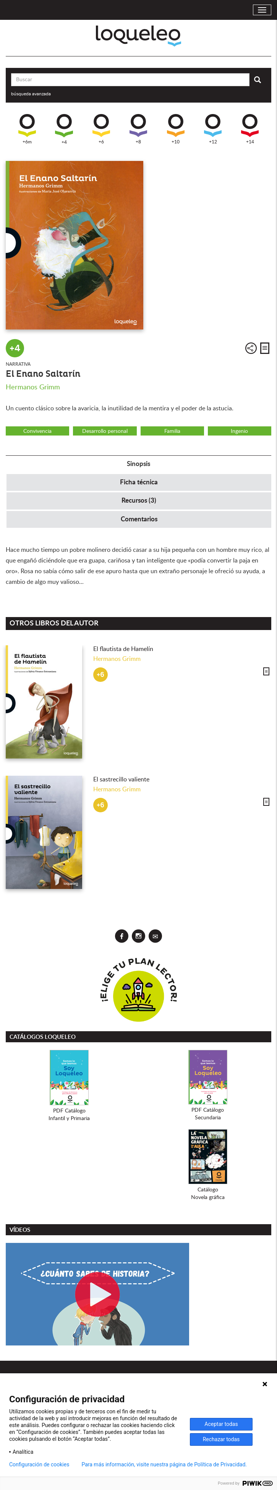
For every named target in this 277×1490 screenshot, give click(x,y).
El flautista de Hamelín (123, 649)
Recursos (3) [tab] (138, 500)
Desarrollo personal (105, 431)
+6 (101, 129)
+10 (176, 129)
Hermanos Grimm (33, 387)
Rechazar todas (221, 1439)
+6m (27, 129)
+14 (250, 129)
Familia (172, 431)
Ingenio (239, 431)
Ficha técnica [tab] (139, 482)
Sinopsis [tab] (138, 464)
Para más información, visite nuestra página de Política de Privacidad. (164, 1464)
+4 (64, 129)
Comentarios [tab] (139, 519)
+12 (213, 129)
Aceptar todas (221, 1424)
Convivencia (37, 431)
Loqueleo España (138, 36)
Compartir (251, 348)
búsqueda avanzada (31, 94)
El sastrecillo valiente (121, 779)
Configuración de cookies (39, 1464)
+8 (138, 129)
